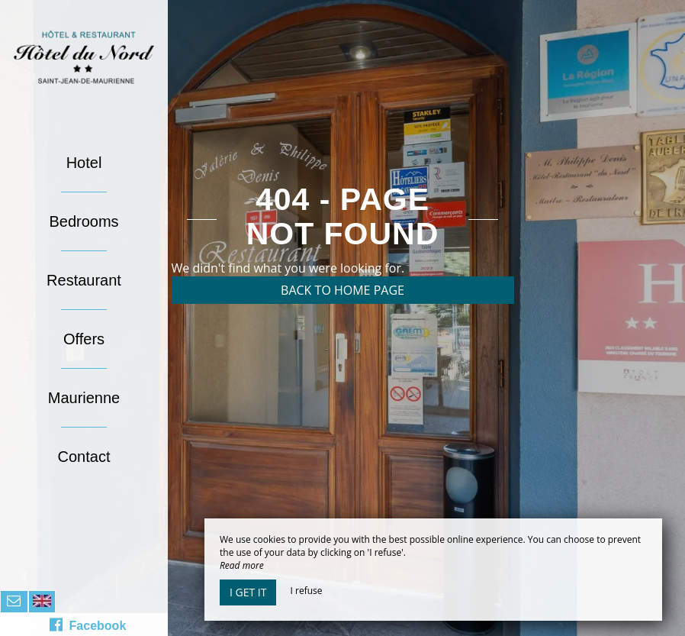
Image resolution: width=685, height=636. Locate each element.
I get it (248, 592)
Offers (84, 339)
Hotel (84, 162)
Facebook (88, 624)
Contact (84, 456)
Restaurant (84, 280)
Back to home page (342, 290)
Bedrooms (83, 221)
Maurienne (84, 397)
